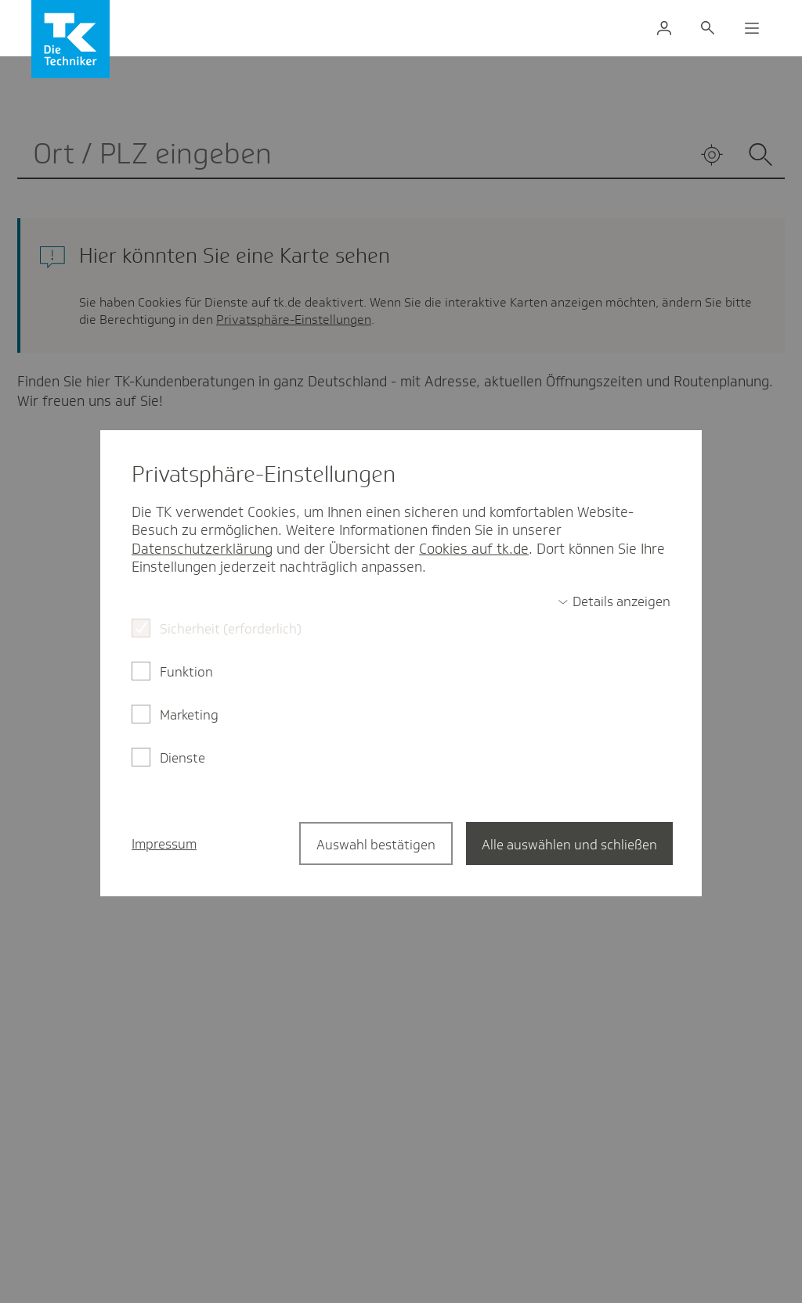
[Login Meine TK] (664, 28)
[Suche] (708, 28)
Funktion (186, 671)
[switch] (614, 601)
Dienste (182, 757)
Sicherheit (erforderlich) (231, 628)
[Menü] (752, 28)
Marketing (189, 714)
